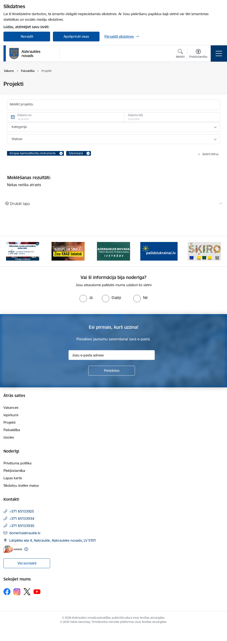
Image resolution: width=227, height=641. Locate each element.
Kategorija (19, 127)
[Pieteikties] (111, 371)
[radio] (86, 297)
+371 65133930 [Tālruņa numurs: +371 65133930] (21, 526)
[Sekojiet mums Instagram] (17, 591)
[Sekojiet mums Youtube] (37, 591)
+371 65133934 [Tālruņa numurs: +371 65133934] (21, 518)
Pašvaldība (11, 430)
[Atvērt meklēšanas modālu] (180, 54)
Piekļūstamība (14, 470)
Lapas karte (12, 478)
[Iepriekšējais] (11, 251)
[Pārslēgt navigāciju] (219, 53)
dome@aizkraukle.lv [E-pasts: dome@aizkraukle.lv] (24, 533)
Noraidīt (27, 36)
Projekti (9, 422)
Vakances (10, 407)
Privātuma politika (17, 463)
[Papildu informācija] (26, 549)
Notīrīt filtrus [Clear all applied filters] (211, 154)
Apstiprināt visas (76, 36)
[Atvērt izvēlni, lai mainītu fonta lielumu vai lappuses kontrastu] (198, 54)
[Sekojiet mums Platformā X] (27, 591)
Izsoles (8, 437)
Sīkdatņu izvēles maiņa (21, 485)
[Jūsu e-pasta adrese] (112, 355)
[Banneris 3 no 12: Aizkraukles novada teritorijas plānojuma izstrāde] (113, 251)
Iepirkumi (10, 415)
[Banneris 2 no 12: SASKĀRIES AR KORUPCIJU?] (68, 251)
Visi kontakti (26, 563)
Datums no (24, 115)
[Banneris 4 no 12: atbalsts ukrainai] (159, 251)
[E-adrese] (12, 549)
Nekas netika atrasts (24, 184)
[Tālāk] (215, 251)
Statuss (17, 139)
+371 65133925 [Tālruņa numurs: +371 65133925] (21, 511)
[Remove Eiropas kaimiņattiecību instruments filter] (61, 153)
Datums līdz (135, 115)
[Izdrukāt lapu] (113, 203)
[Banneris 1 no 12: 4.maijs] (22, 251)
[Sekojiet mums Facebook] (6, 591)
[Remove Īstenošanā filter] (88, 153)
